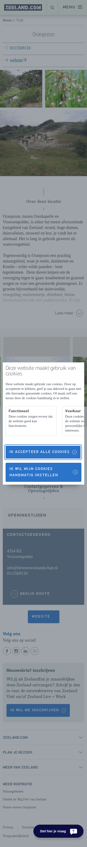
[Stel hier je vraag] (58, 831)
